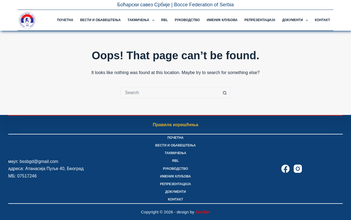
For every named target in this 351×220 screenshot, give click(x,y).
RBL (164, 20)
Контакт (322, 20)
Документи (296, 20)
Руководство (187, 20)
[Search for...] (170, 92)
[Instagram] (298, 169)
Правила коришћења (175, 124)
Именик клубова (222, 20)
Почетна (65, 20)
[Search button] (224, 92)
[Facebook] (285, 169)
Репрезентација (259, 20)
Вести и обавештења (100, 20)
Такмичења (142, 20)
